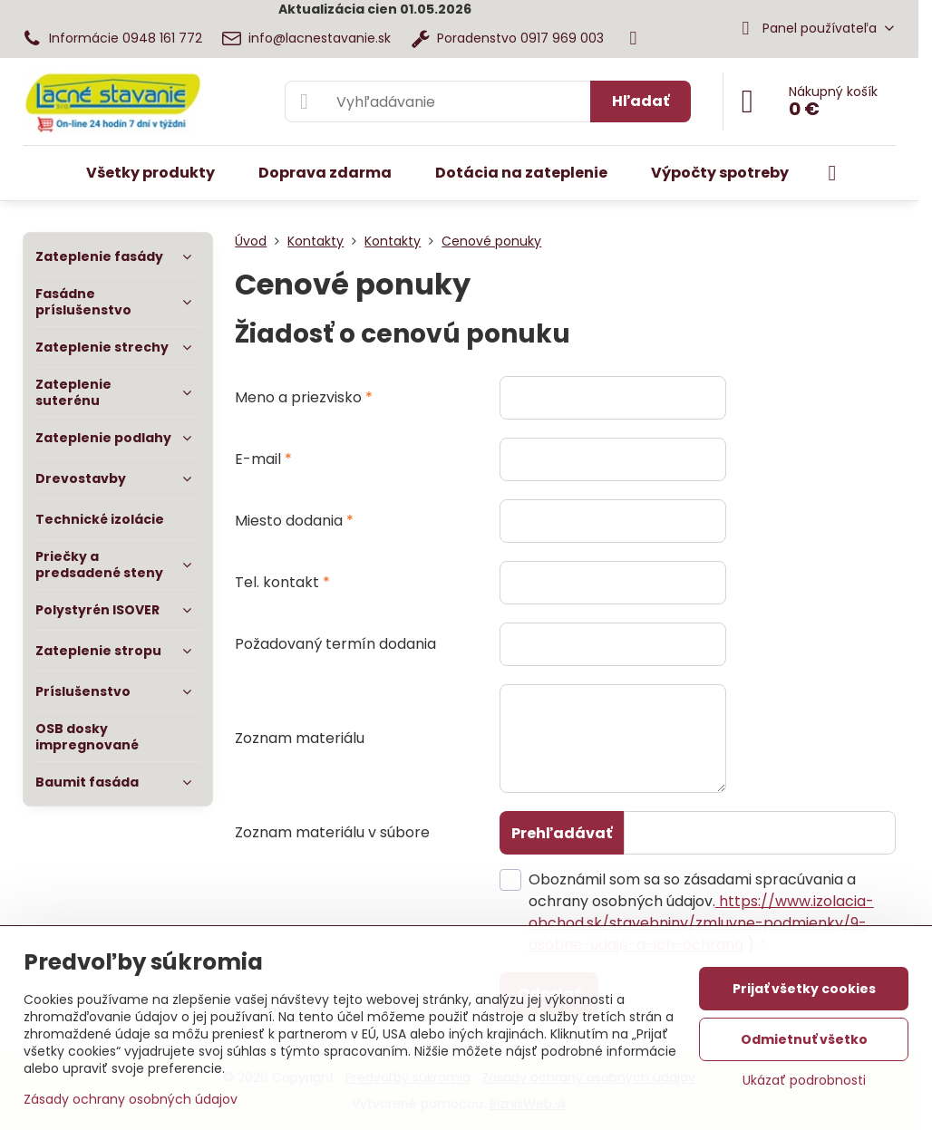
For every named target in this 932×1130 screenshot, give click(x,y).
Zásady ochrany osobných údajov (131, 1099)
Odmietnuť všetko (804, 1039)
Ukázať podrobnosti (804, 1080)
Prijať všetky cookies (804, 989)
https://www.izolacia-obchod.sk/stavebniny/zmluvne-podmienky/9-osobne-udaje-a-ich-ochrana (701, 923)
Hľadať (640, 101)
